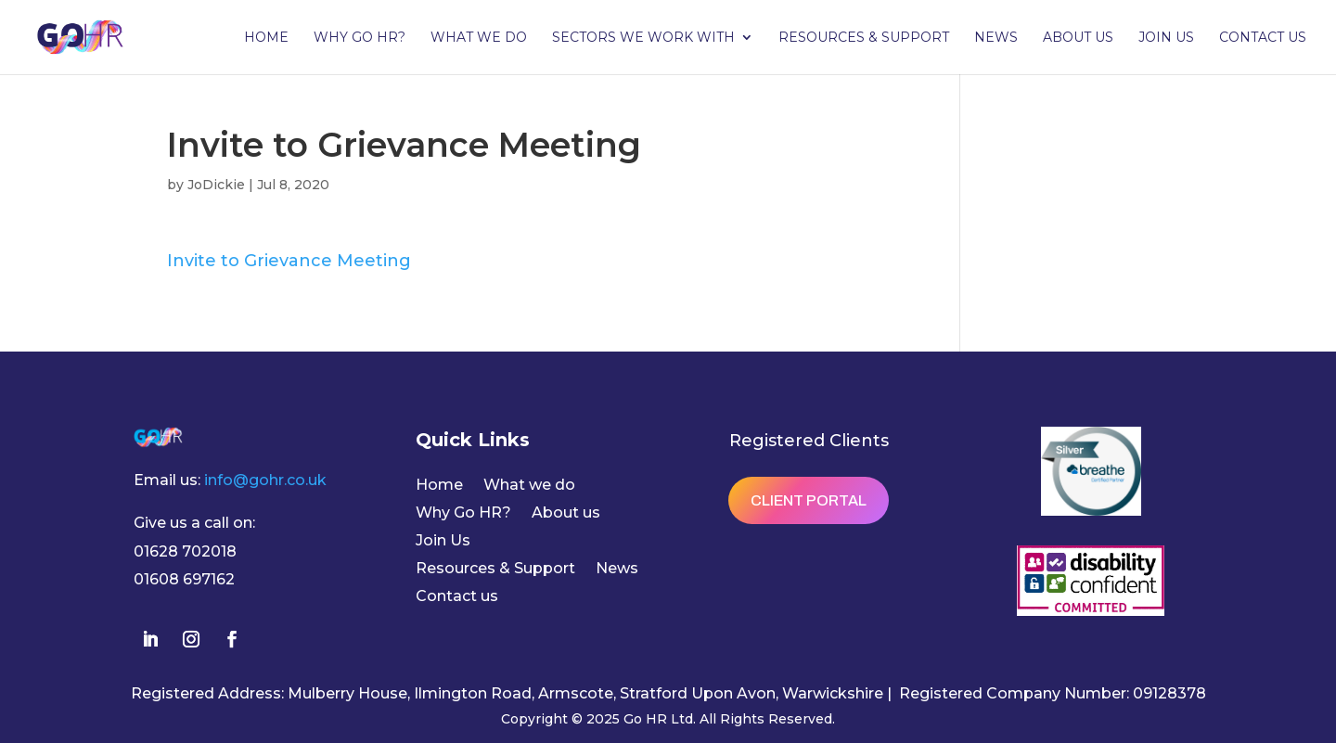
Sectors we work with (643, 38)
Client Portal (809, 500)
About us (1078, 38)
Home (266, 38)
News (996, 38)
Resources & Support (863, 38)
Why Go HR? (359, 38)
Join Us (1166, 38)
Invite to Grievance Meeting (289, 260)
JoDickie (216, 184)
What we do (478, 38)
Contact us (1262, 38)
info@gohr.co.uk (265, 480)
